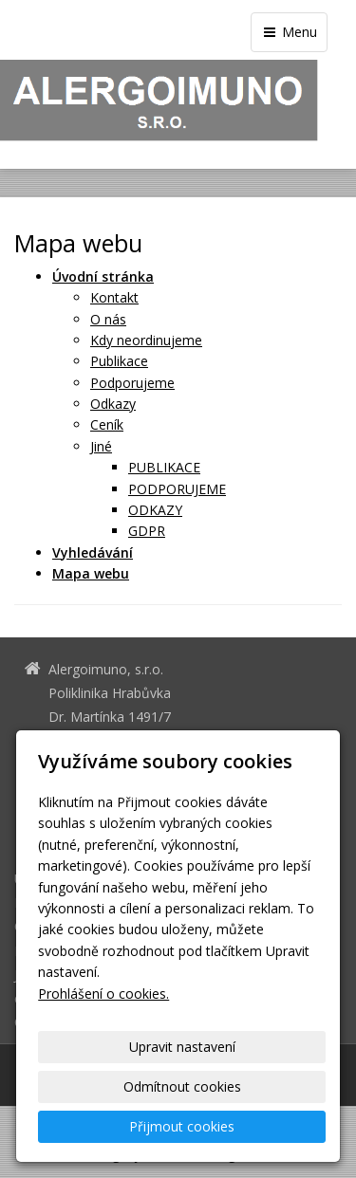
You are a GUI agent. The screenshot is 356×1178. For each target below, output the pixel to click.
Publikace (119, 361)
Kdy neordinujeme (146, 340)
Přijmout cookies (181, 1126)
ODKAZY (155, 510)
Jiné (101, 446)
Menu (289, 32)
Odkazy (113, 404)
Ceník (106, 424)
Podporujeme (132, 383)
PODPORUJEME (177, 489)
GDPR (146, 531)
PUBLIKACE (164, 467)
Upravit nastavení (182, 1047)
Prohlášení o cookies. (103, 994)
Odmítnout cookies (182, 1086)
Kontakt (114, 297)
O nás (108, 319)
